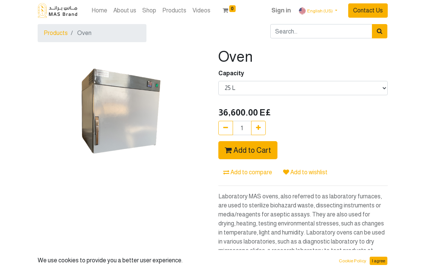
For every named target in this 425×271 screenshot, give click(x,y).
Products (56, 33)
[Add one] (258, 128)
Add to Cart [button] (248, 150)
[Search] (379, 31)
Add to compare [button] (247, 172)
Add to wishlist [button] (305, 172)
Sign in (281, 10)
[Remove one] (225, 128)
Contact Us (368, 10)
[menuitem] (99, 10)
